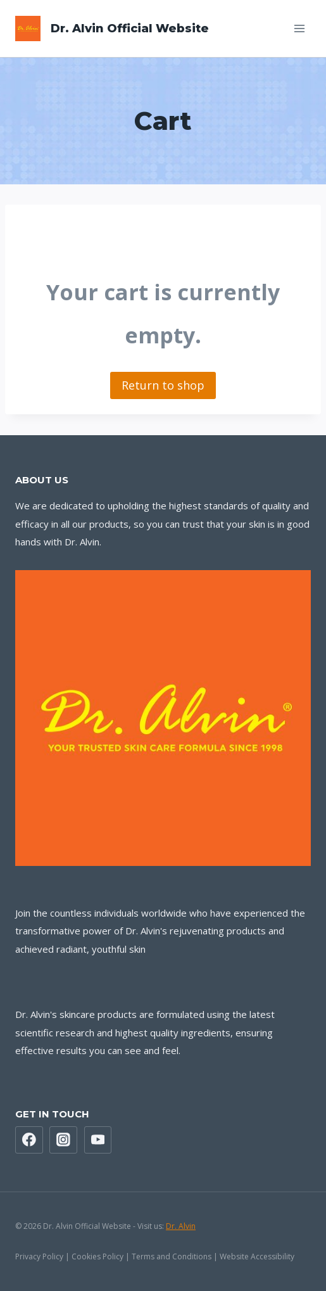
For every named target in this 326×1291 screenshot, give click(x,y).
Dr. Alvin (181, 1226)
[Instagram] (63, 1140)
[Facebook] (29, 1140)
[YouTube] (98, 1140)
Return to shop (163, 385)
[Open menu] (299, 28)
